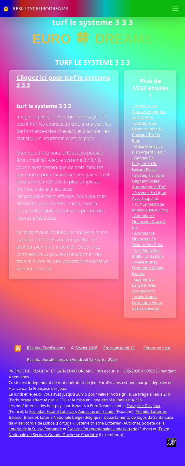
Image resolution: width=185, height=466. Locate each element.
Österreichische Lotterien (98, 423)
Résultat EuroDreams (46, 348)
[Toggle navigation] (175, 9)
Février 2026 (86, 348)
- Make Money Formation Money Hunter (148, 267)
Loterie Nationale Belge (61, 417)
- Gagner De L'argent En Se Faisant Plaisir (144, 163)
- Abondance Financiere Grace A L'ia (149, 221)
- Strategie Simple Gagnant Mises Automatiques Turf (149, 181)
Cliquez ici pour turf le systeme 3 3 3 (63, 81)
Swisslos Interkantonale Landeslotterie (102, 429)
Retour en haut (157, 348)
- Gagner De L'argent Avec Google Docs (144, 285)
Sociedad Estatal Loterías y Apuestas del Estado (71, 411)
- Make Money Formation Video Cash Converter (147, 302)
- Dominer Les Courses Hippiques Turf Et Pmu (149, 111)
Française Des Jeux (143, 405)
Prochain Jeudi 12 (118, 348)
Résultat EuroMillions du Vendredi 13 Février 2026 (72, 359)
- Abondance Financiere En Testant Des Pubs (147, 238)
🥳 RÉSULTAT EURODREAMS (35, 8)
